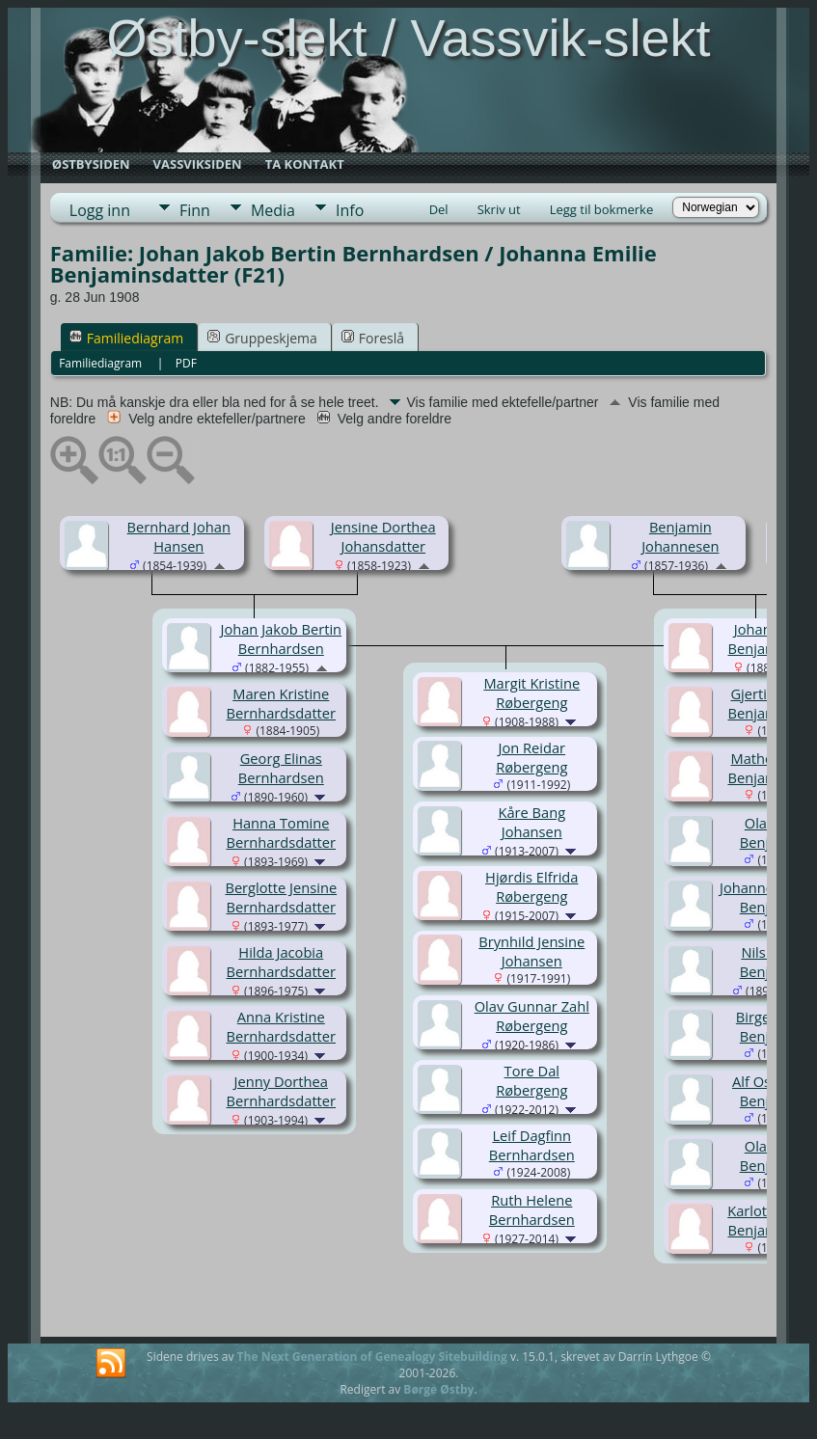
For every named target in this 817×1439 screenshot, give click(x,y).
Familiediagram (126, 338)
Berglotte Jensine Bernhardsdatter (281, 897)
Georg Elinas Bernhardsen (281, 767)
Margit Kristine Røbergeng (531, 692)
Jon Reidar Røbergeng (531, 757)
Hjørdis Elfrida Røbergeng (531, 886)
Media (273, 210)
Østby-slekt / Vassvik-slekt (408, 38)
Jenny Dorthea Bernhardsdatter (282, 1091)
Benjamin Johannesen (680, 536)
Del (439, 209)
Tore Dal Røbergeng (531, 1080)
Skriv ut (499, 209)
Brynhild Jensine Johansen (531, 951)
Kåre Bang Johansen (531, 821)
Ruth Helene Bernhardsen (532, 1209)
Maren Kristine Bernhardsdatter (282, 703)
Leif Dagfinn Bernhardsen (532, 1145)
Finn (194, 210)
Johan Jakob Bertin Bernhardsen (280, 638)
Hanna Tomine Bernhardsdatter (282, 832)
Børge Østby (438, 1389)
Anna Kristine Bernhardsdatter (282, 1026)
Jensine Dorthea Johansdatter (383, 536)
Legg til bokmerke (602, 209)
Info (350, 210)
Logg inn (99, 210)
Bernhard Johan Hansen (179, 536)
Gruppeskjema (262, 338)
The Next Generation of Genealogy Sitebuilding (372, 1356)
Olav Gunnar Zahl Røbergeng (532, 1015)
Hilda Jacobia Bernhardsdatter (282, 961)
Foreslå (372, 338)
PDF (186, 363)
